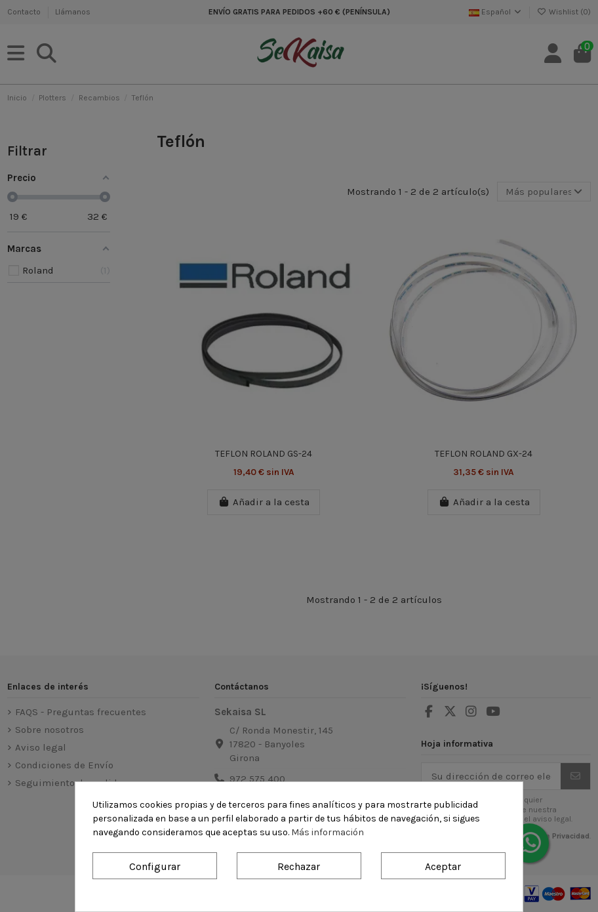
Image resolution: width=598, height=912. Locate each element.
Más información (327, 832)
